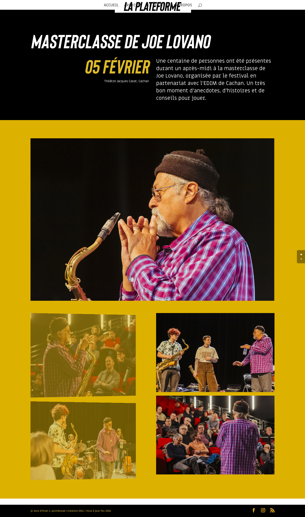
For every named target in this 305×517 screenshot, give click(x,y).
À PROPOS (183, 6)
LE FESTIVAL (158, 6)
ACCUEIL (111, 6)
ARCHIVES (133, 6)
